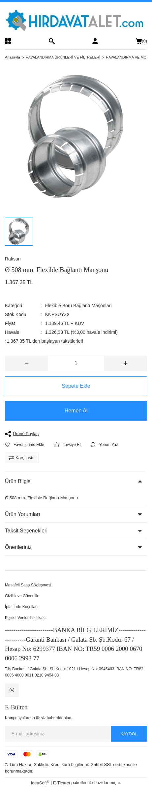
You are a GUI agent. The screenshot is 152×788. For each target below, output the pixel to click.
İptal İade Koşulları (21, 606)
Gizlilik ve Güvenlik (21, 596)
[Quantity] (76, 363)
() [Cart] (141, 41)
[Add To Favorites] (24, 445)
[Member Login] (95, 41)
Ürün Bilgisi (18, 481)
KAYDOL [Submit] (128, 733)
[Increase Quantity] (125, 363)
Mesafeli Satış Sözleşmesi (28, 585)
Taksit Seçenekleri (26, 530)
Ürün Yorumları (22, 514)
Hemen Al (76, 410)
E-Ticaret (61, 783)
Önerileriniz (18, 547)
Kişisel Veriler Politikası (25, 617)
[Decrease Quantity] (26, 363)
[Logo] (76, 20)
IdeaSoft (40, 783)
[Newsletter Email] (76, 734)
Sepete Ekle (76, 386)
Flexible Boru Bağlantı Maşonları (78, 305)
